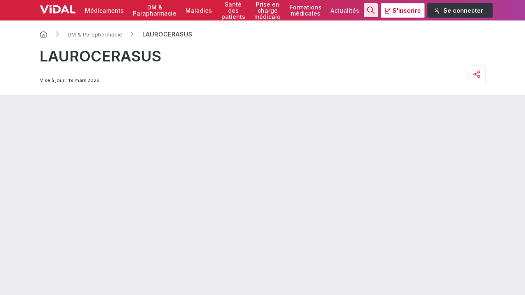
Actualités (345, 10)
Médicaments (104, 10)
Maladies (198, 10)
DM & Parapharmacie (95, 34)
